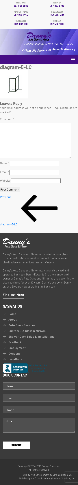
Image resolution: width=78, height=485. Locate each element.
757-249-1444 (21, 13)
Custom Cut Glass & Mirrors (27, 330)
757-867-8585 (21, 4)
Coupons (14, 353)
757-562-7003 (57, 23)
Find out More (13, 295)
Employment (17, 347)
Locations (15, 359)
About (12, 319)
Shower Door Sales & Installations (31, 336)
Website (5, 180)
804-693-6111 (21, 23)
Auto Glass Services (22, 325)
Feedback (15, 342)
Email (4, 172)
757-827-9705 (57, 4)
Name (4, 163)
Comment (7, 119)
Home (12, 313)
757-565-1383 (57, 13)
